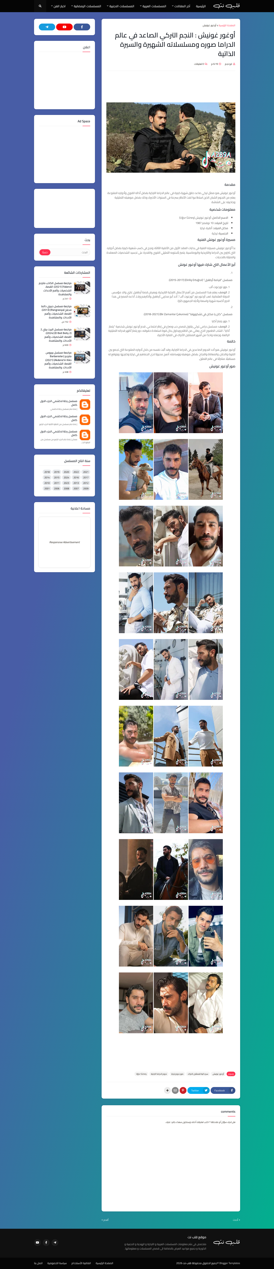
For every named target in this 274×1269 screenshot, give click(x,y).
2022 (76, 472)
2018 (47, 472)
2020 (66, 472)
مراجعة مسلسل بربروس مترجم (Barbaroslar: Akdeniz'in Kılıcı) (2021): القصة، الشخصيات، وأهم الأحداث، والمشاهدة (58, 360)
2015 (56, 477)
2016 (76, 477)
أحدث (235, 1220)
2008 (66, 488)
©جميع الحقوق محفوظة (205, 1263)
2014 (47, 477)
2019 (56, 472)
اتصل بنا (38, 1263)
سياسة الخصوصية (57, 1263)
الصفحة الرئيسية (227, 25)
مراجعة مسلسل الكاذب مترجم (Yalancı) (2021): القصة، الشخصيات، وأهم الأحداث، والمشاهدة (55, 288)
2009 (85, 488)
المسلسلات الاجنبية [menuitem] (121, 6)
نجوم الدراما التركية (159, 1074)
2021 (85, 472)
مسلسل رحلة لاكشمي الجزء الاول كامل (58, 403)
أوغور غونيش (209, 25)
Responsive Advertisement (64, 542)
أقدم (106, 1220)
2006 (56, 488)
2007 (76, 488)
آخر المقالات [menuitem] (182, 6)
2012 (85, 483)
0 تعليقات (199, 64)
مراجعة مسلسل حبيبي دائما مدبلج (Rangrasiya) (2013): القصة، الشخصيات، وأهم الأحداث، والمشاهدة (56, 312)
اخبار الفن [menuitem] (60, 6)
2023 (66, 483)
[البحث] (70, 252)
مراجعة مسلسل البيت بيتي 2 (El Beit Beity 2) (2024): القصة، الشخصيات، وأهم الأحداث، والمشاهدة (56, 335)
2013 (76, 483)
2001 (47, 488)
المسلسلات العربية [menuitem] (154, 6)
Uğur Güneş (141, 1074)
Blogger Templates (229, 1263)
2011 (56, 483)
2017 (85, 477)
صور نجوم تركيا (177, 1074)
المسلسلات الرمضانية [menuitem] (87, 6)
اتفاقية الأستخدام (81, 1263)
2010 (47, 483)
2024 (66, 477)
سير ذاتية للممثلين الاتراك (198, 1074)
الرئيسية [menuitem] (201, 6)
